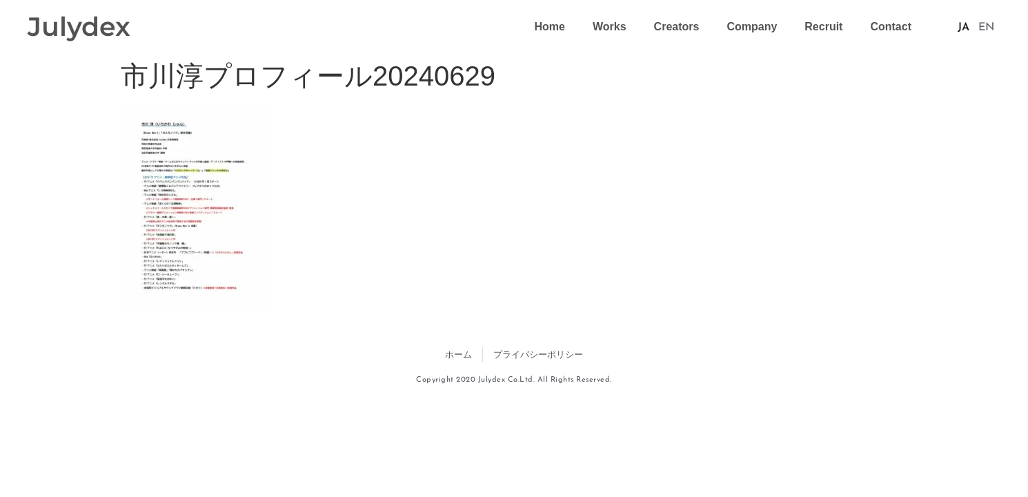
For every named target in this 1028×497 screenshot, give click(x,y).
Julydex (79, 26)
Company (751, 26)
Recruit (823, 26)
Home (550, 26)
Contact (890, 26)
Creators (677, 26)
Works (609, 26)
